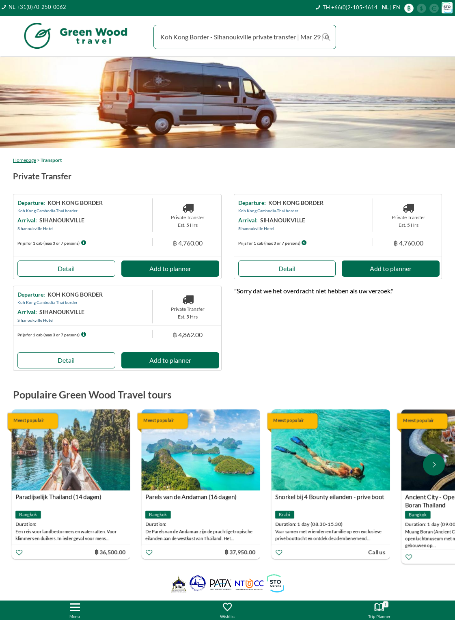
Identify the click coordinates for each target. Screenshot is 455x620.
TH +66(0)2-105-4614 (350, 7)
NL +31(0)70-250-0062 (37, 7)
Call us (378, 551)
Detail (66, 268)
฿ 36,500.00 (112, 551)
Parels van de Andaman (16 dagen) (193, 496)
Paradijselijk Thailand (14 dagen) (60, 496)
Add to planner (170, 268)
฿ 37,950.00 (241, 551)
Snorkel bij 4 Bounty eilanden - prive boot (331, 496)
